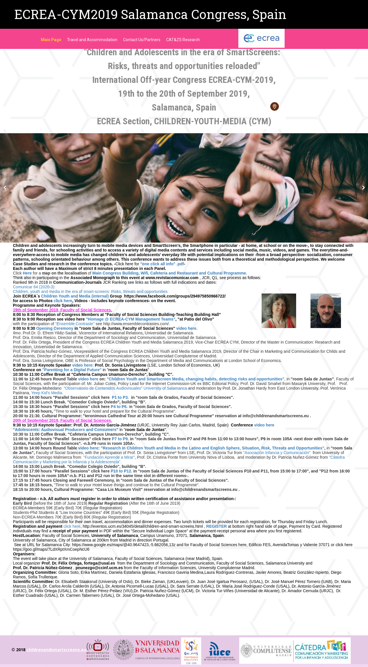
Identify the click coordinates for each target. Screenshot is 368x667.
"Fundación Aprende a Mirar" (109, 457)
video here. (187, 328)
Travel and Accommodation (92, 39)
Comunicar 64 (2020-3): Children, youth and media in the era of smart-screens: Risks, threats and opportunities (90, 289)
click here (63, 300)
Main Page (51, 39)
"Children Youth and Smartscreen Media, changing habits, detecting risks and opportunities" (195, 379)
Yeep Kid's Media (46, 392)
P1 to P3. (120, 397)
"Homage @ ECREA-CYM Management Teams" (130, 319)
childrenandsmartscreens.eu (56, 649)
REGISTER (216, 526)
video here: (83, 365)
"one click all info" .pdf (162, 264)
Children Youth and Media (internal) (75, 296)
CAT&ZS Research (183, 39)
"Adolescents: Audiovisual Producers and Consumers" (65, 429)
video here (88, 379)
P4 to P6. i (120, 406)
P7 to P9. (120, 439)
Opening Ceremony (55, 328)
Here (27, 273)
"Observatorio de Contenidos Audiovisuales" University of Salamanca (126, 388)
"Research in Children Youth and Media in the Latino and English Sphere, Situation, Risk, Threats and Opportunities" (212, 448)
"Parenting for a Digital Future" (71, 369)
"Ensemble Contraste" (75, 323)
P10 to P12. (121, 471)
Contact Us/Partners (141, 39)
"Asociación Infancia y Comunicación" (277, 452)
